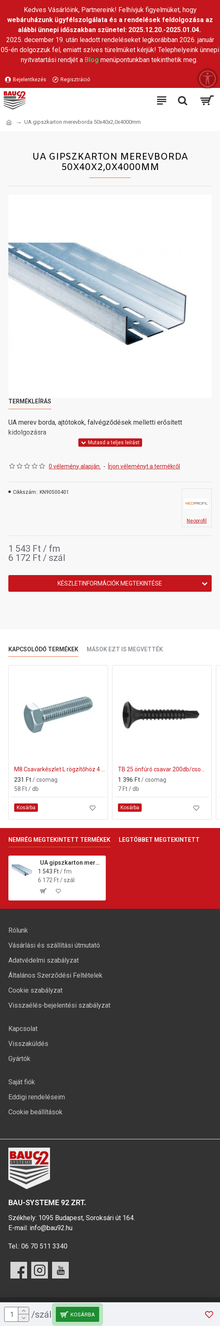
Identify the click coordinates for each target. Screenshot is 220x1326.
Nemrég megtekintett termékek (59, 839)
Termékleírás (29, 401)
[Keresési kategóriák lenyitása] (182, 100)
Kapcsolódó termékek (43, 649)
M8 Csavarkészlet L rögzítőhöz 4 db (59, 769)
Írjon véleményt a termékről (144, 466)
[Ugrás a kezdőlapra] (9, 122)
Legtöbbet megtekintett (159, 839)
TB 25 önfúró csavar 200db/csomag (163, 769)
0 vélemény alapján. (75, 466)
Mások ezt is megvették (125, 649)
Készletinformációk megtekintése (110, 583)
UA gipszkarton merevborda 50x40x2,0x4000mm (71, 862)
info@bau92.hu (51, 1228)
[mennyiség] (17, 1314)
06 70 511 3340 (44, 1246)
